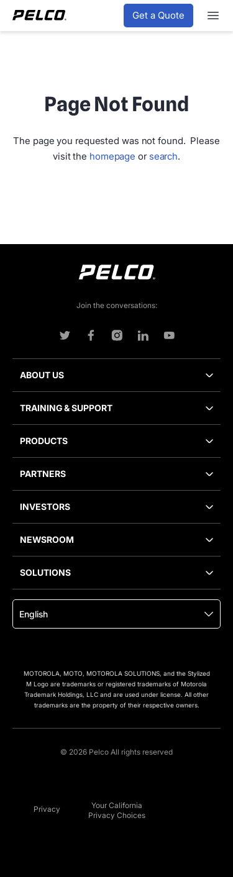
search (163, 156)
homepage (112, 156)
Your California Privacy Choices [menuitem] (116, 810)
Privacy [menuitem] (47, 809)
